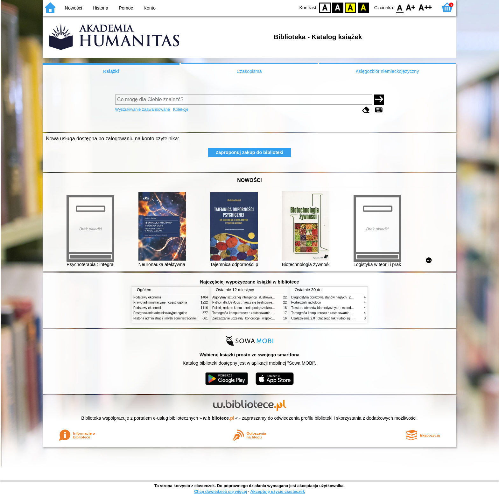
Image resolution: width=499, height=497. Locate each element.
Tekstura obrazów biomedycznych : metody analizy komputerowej (337, 308)
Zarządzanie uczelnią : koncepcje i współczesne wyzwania (253, 318)
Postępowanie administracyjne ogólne (160, 313)
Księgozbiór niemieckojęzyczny (387, 71)
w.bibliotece (219, 418)
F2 (425, 7)
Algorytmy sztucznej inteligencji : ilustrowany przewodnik (252, 297)
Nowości (73, 7)
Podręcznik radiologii (306, 302)
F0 (400, 7)
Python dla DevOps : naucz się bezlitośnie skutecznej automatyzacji (260, 302)
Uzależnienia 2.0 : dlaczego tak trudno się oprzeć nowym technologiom (341, 318)
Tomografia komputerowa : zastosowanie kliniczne (248, 313)
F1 (411, 7)
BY (363, 7)
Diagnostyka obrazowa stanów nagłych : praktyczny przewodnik (336, 297)
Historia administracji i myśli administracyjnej (165, 318)
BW (338, 7)
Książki (111, 71)
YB (350, 7)
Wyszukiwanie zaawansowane (142, 109)
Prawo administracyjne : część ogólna (160, 302)
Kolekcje (180, 109)
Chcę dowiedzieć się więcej (220, 491)
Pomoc (126, 7)
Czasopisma (249, 71)
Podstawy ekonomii (147, 297)
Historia (100, 7)
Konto (150, 7)
